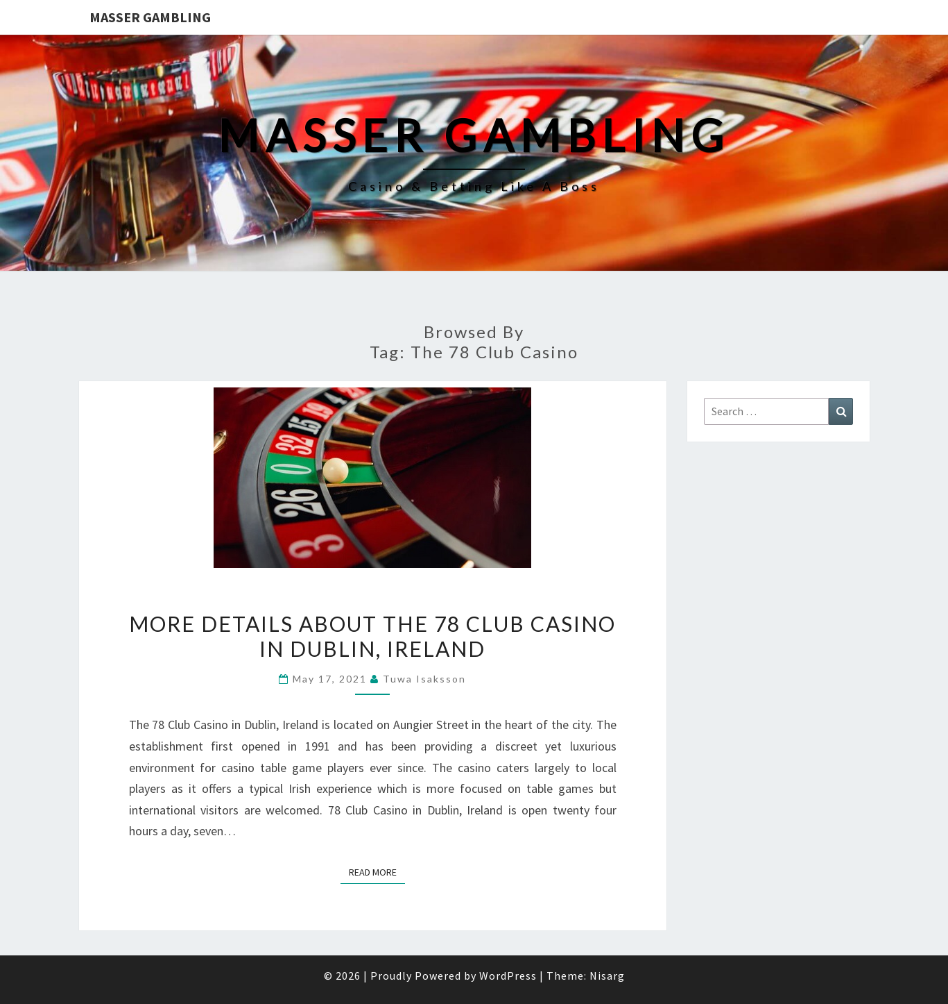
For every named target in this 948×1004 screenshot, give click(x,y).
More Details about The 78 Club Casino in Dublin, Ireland (372, 636)
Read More (377, 871)
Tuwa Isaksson (424, 679)
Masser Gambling (150, 17)
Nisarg (607, 975)
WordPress (508, 975)
